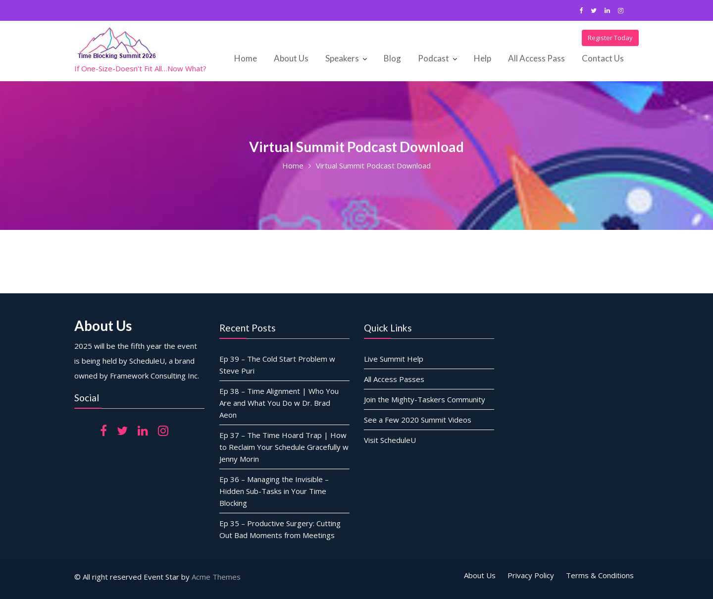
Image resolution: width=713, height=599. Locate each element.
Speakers (342, 58)
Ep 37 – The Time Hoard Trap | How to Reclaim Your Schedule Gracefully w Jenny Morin (284, 446)
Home (245, 58)
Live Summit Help (393, 358)
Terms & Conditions (600, 575)
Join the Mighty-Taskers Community (424, 399)
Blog (392, 58)
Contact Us (603, 58)
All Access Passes (394, 378)
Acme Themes (216, 577)
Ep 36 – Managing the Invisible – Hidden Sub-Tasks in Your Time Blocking (274, 490)
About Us (291, 58)
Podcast (433, 58)
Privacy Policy (531, 575)
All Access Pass (536, 58)
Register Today (610, 37)
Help (482, 58)
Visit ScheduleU (390, 439)
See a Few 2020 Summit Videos (417, 419)
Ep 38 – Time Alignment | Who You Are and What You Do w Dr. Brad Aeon (279, 402)
